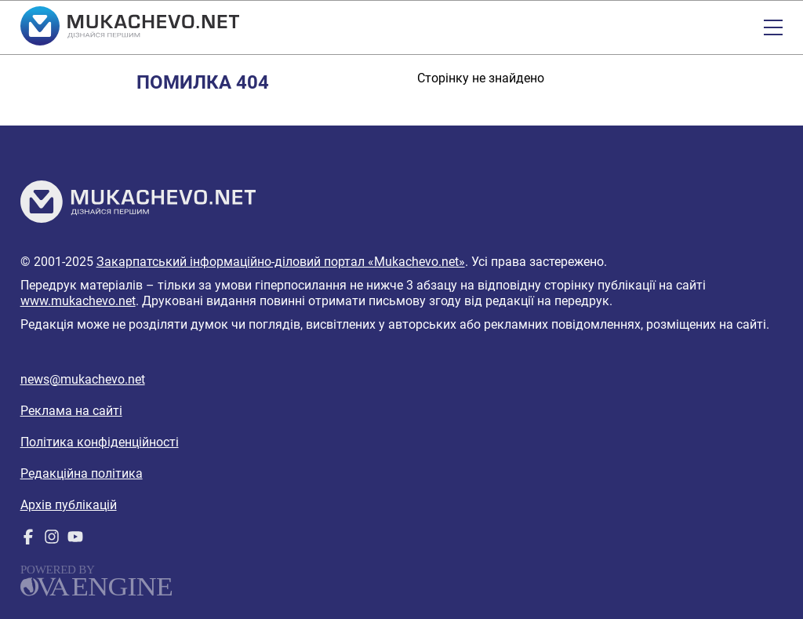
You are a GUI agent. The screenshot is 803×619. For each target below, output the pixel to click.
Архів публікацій (68, 504)
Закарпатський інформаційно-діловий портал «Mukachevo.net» (280, 261)
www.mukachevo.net (78, 300)
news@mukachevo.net (82, 379)
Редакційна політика (81, 473)
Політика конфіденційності (99, 442)
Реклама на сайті (71, 410)
